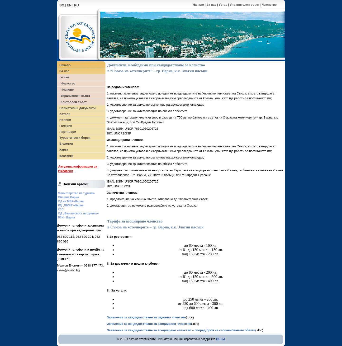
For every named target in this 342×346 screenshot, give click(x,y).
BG (61, 5)
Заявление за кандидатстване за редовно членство (146, 317)
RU (76, 5)
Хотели (64, 114)
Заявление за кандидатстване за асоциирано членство (149, 324)
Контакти (66, 156)
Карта (63, 149)
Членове (67, 89)
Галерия (65, 126)
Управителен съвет (245, 4)
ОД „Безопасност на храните (78, 213)
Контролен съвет (74, 102)
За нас (211, 4)
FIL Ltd (220, 339)
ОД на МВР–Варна (71, 201)
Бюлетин (66, 143)
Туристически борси (74, 137)
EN (69, 5)
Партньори (67, 131)
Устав (223, 4)
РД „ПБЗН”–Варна (71, 205)
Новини (65, 120)
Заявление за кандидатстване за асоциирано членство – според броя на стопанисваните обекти (181, 330)
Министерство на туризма (76, 193)
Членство (269, 4)
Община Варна (68, 197)
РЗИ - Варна (66, 217)
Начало (198, 4)
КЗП (61, 209)
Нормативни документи (77, 108)
